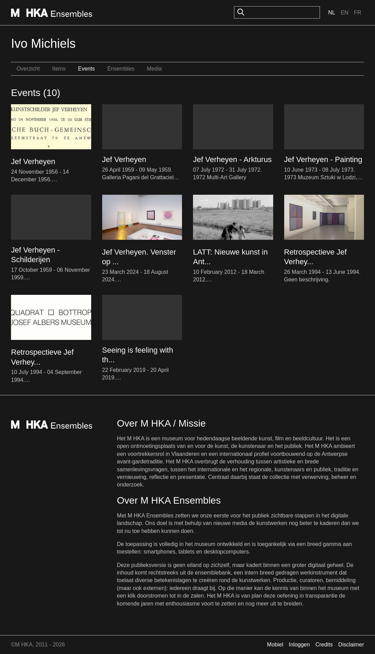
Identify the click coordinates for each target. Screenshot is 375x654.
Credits (324, 644)
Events (86, 69)
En (344, 12)
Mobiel (275, 644)
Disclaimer (351, 644)
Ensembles (121, 69)
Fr (357, 12)
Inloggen (299, 644)
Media (154, 69)
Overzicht (28, 69)
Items (59, 69)
